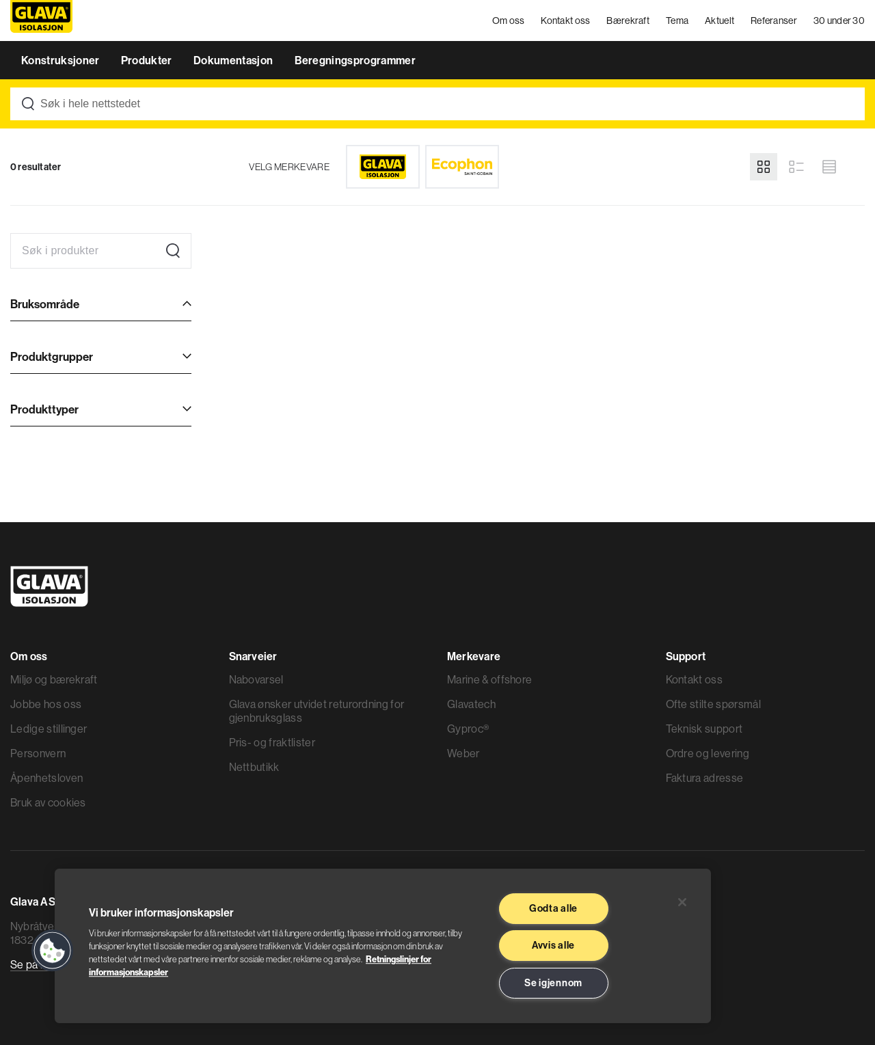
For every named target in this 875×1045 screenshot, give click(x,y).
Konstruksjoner (61, 60)
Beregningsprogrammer (355, 60)
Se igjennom (553, 983)
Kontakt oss (565, 20)
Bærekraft (627, 20)
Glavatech (471, 704)
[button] (53, 951)
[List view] (796, 166)
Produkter (147, 60)
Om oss (508, 20)
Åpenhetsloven (46, 778)
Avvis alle (553, 945)
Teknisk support (704, 728)
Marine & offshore (489, 679)
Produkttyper (44, 409)
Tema (677, 20)
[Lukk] (682, 902)
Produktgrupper (51, 356)
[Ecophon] (462, 167)
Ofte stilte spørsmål (713, 704)
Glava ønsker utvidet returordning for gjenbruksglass (317, 710)
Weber (463, 753)
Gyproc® (468, 728)
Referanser (774, 20)
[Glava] (383, 167)
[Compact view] (829, 166)
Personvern (38, 753)
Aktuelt (719, 20)
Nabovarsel (256, 679)
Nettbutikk (254, 767)
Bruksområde (44, 304)
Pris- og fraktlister (272, 742)
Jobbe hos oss (45, 704)
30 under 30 (839, 20)
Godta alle (553, 908)
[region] (383, 946)
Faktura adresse (705, 778)
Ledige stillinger (48, 728)
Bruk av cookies (48, 802)
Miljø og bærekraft (54, 679)
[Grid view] (763, 166)
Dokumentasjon (234, 60)
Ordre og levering (707, 753)
